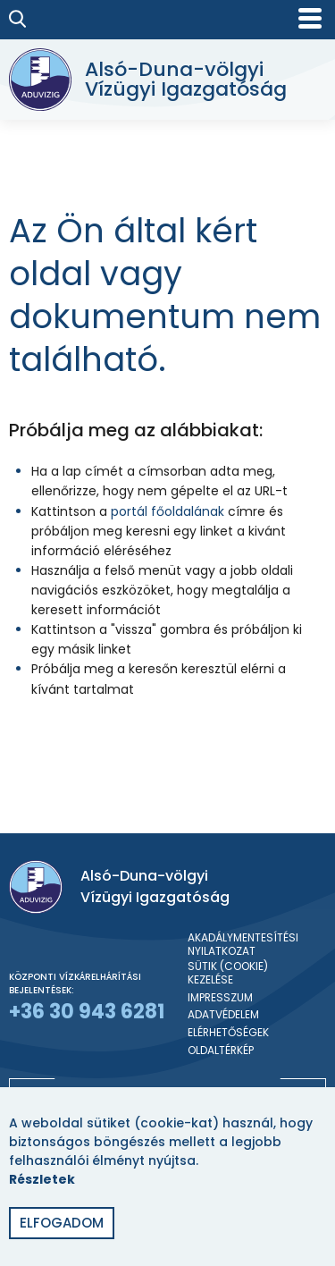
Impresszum (220, 998)
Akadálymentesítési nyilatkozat (243, 945)
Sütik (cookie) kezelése (228, 973)
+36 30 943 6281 (86, 1011)
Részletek (42, 1179)
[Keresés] (18, 19)
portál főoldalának (167, 511)
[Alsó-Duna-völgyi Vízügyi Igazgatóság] (163, 79)
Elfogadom (62, 1222)
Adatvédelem (223, 1015)
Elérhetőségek (228, 1032)
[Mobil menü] (310, 18)
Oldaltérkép (221, 1050)
